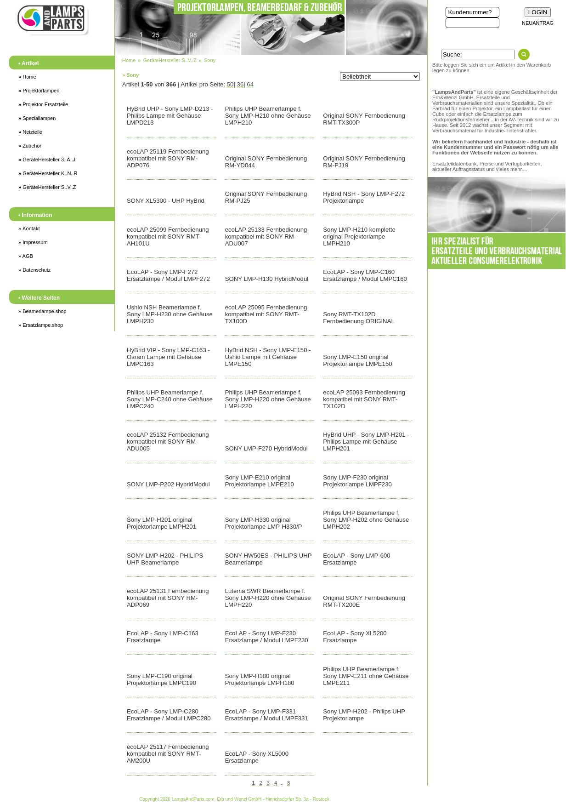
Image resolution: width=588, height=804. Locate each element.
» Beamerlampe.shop (42, 311)
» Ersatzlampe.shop (40, 325)
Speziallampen (37, 118)
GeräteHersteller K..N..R (47, 173)
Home (27, 77)
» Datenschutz (34, 270)
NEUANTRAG (538, 23)
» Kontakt (29, 228)
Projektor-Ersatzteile (43, 104)
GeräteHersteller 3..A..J (46, 159)
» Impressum (33, 242)
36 (240, 84)
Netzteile (30, 132)
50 (230, 84)
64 (250, 84)
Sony (209, 60)
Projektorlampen (38, 90)
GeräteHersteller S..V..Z (47, 187)
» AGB (25, 256)
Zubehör (29, 145)
